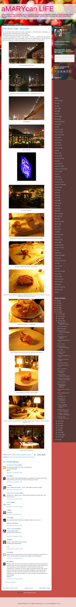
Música (56, 226)
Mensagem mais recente (10, 588)
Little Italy (57, 203)
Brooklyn (10, 457)
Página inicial (28, 588)
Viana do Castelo (59, 287)
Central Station (58, 134)
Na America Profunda (12, 465)
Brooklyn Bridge (17, 457)
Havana (57, 190)
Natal (56, 231)
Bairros (56, 108)
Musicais (57, 229)
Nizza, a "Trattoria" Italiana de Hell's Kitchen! (62, 406)
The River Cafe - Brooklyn (61, 352)
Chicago (57, 137)
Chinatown (57, 140)
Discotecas (57, 155)
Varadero (57, 284)
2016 (57, 300)
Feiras (56, 174)
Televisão (57, 276)
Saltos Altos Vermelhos (13, 493)
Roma (56, 263)
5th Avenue (57, 100)
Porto (56, 250)
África (56, 103)
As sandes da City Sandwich (62, 337)
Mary (8, 476)
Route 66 (57, 266)
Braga (56, 113)
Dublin (56, 161)
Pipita (8, 517)
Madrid (56, 210)
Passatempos (58, 245)
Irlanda (56, 195)
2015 (57, 303)
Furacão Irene (58, 182)
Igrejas (56, 192)
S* (7, 485)
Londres (57, 208)
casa (56, 127)
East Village (58, 163)
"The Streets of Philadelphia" (61, 399)
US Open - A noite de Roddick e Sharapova (63, 414)
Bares (56, 111)
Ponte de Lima (58, 247)
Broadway (57, 116)
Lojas (56, 205)
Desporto (57, 153)
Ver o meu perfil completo (66, 33)
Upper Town (58, 281)
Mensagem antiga (44, 588)
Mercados (57, 216)
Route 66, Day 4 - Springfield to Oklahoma (61, 386)
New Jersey (58, 234)
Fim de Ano (57, 179)
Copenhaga (57, 148)
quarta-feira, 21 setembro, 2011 (15, 549)
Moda (56, 218)
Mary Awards (58, 213)
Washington (58, 289)
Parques (57, 242)
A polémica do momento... (61, 371)
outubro (60, 318)
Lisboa (56, 200)
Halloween (57, 187)
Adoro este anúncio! (62, 326)
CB (7, 539)
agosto (60, 421)
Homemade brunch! (62, 363)
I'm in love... (60, 334)
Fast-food (57, 171)
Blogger (59, 603)
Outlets (56, 237)
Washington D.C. (61, 396)
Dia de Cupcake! (61, 382)
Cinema (57, 142)
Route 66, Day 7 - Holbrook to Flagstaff (63, 331)
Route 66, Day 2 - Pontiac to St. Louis (63, 417)
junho (59, 425)
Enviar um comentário (10, 582)
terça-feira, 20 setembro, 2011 (14, 472)
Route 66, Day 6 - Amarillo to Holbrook (63, 347)
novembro (60, 316)
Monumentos (58, 221)
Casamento (57, 129)
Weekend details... (62, 328)
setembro (60, 320)
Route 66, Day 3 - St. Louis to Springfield (62, 410)
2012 (57, 309)
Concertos (57, 145)
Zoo (55, 292)
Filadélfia (57, 176)
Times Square (58, 279)
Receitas (57, 252)
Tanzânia (57, 274)
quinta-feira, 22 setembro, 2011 (15, 558)
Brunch (56, 124)
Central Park (58, 132)
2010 (57, 439)
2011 (57, 312)
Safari (56, 268)
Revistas (57, 258)
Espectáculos (58, 166)
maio (59, 428)
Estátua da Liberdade (60, 169)
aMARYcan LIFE (27, 9)
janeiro (60, 436)
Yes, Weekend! (61, 402)
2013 (57, 307)
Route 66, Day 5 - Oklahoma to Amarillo (63, 375)
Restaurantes (31, 457)
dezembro (60, 314)
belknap (44, 603)
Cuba (56, 150)
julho (59, 423)
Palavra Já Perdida (12, 528)
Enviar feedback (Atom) (30, 592)
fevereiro (60, 434)
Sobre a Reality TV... (62, 368)
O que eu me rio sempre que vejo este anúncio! (63, 379)
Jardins (56, 197)
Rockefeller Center (59, 260)
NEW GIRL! (60, 349)
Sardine (9, 502)
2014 (57, 305)
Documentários (58, 158)
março (59, 432)
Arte (56, 106)
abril (59, 430)
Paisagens (24, 457)
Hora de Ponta (61, 344)
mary (8, 552)
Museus (57, 224)
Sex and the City (59, 271)
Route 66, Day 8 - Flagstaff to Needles (63, 323)
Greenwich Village (59, 184)
